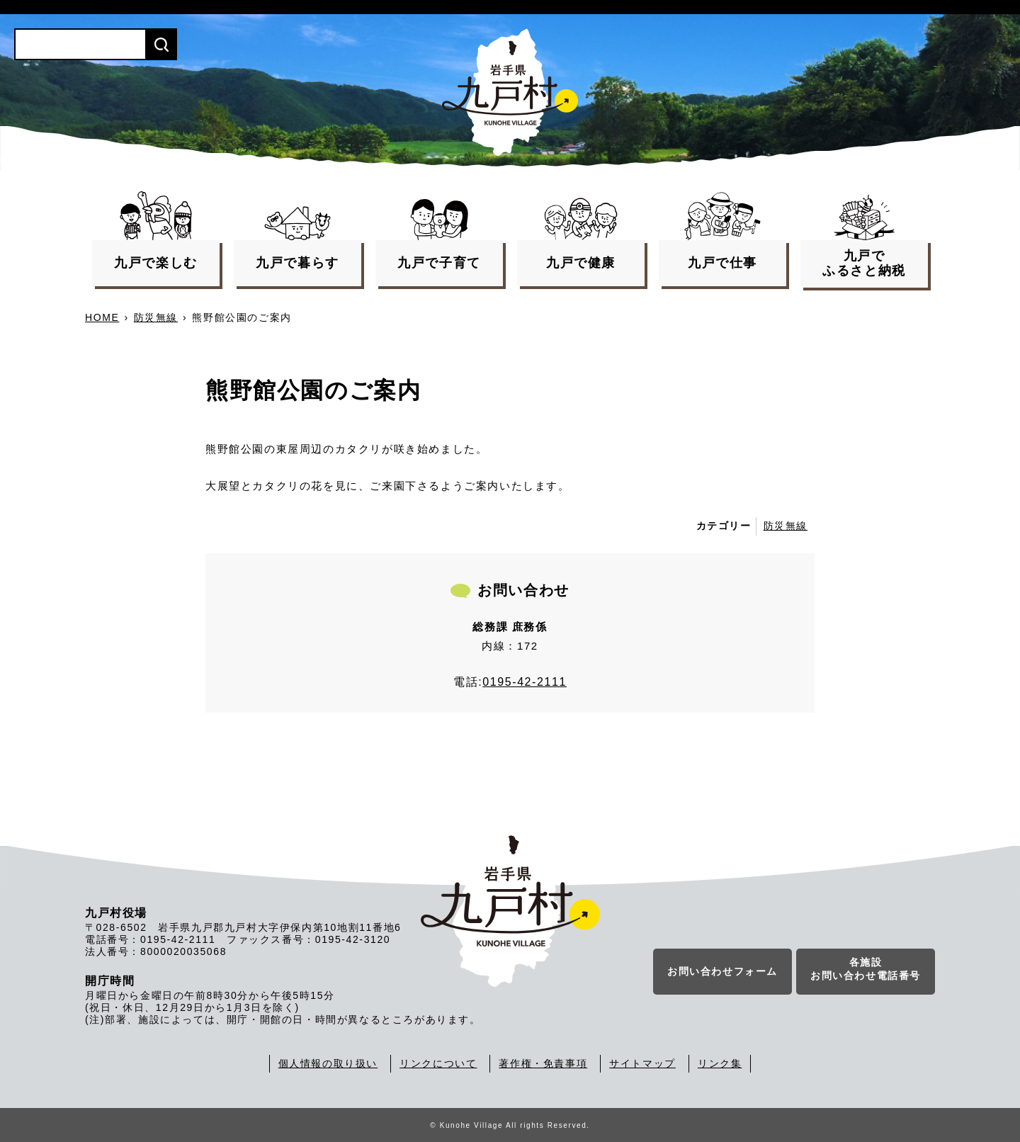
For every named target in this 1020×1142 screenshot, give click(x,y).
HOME (102, 317)
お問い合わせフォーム (722, 971)
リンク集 (720, 1063)
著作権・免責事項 (543, 1063)
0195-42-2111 (524, 682)
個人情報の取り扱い (328, 1063)
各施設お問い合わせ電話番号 (865, 969)
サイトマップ (642, 1063)
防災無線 (156, 317)
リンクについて (438, 1063)
